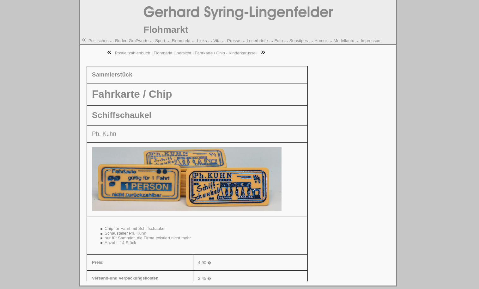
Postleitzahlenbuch (132, 53)
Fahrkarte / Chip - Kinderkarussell (226, 53)
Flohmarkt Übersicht (172, 53)
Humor (320, 40)
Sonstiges (298, 40)
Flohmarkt (181, 40)
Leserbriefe (257, 40)
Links (202, 40)
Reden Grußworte (132, 40)
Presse (233, 40)
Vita (217, 40)
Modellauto (344, 40)
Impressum (371, 40)
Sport (160, 40)
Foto (278, 40)
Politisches (98, 40)
